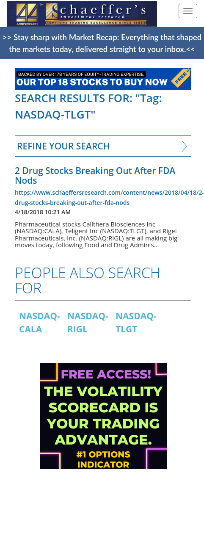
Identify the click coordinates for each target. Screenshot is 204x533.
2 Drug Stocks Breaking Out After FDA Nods (95, 175)
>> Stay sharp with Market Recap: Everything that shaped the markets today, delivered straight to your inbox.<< (102, 43)
